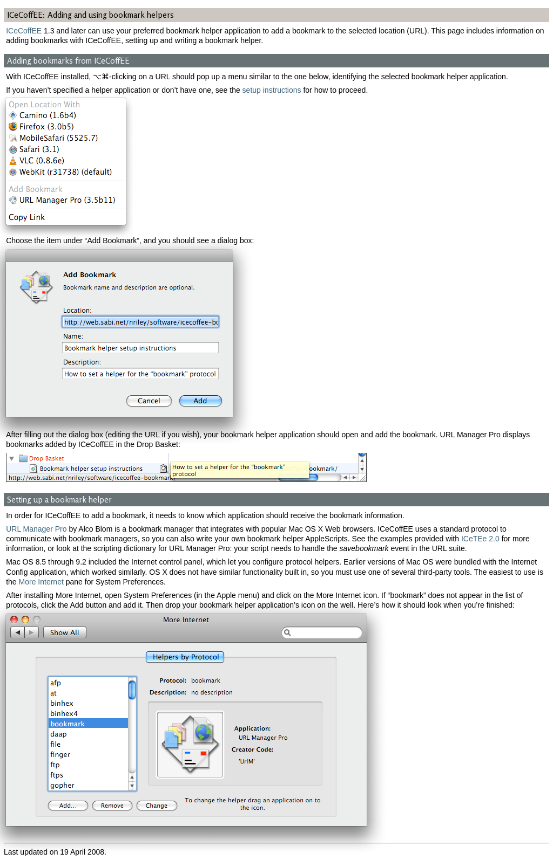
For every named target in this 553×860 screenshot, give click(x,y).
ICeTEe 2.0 (480, 538)
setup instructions (271, 90)
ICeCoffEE (24, 30)
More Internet (41, 581)
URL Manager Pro (36, 529)
